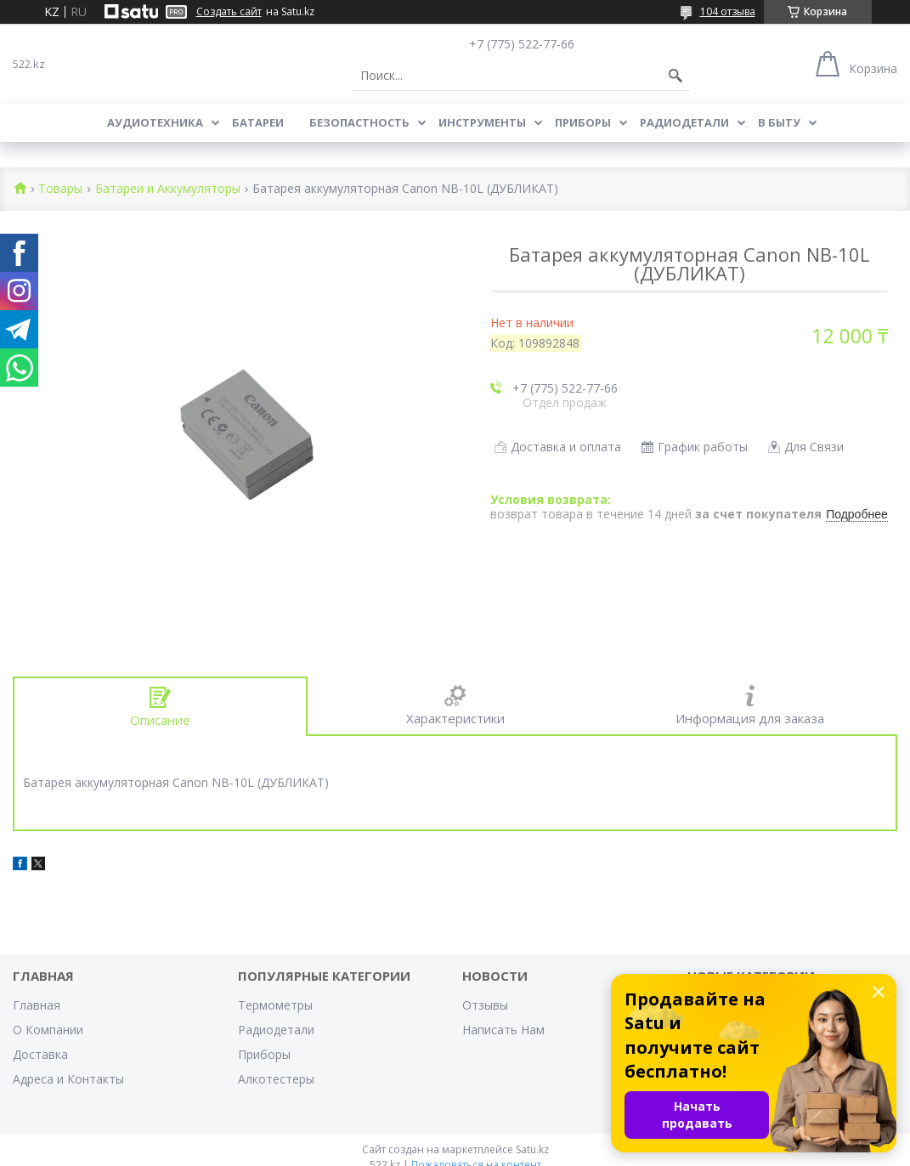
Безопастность (359, 122)
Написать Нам (503, 1030)
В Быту (779, 122)
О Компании (48, 1030)
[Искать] (675, 75)
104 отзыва (727, 11)
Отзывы (485, 1005)
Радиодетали (684, 122)
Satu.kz (532, 1149)
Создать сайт (229, 12)
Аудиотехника (155, 122)
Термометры (275, 1005)
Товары (60, 189)
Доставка (40, 1054)
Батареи (258, 122)
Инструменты (482, 122)
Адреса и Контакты (68, 1079)
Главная (36, 1005)
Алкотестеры (276, 1079)
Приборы (583, 122)
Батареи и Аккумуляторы (167, 189)
